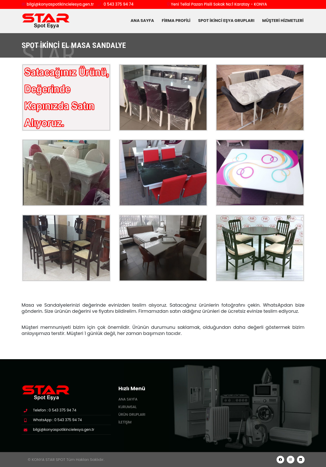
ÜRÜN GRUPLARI (132, 414)
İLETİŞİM (125, 422)
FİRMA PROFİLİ (177, 20)
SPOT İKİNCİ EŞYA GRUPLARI (227, 20)
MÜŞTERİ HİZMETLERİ (283, 20)
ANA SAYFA (144, 20)
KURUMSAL (128, 406)
